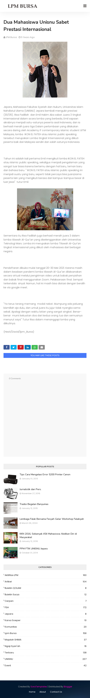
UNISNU (45, 659)
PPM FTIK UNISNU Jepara (34, 548)
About (42, 691)
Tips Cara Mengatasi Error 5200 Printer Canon (45, 474)
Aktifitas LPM (45, 575)
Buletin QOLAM (45, 588)
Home (32, 691)
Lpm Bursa (45, 633)
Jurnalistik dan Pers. (30, 489)
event (45, 665)
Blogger (68, 686)
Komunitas (45, 627)
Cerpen (45, 601)
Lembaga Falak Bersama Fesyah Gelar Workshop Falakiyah (52, 519)
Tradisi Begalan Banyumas (34, 504)
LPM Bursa (11, 37)
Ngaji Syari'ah (45, 646)
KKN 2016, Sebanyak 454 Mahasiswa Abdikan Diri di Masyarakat (48, 535)
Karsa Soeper (45, 620)
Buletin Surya (45, 594)
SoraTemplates (39, 686)
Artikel (45, 581)
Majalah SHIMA (45, 639)
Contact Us (56, 691)
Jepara (45, 614)
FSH (45, 607)
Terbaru (45, 652)
